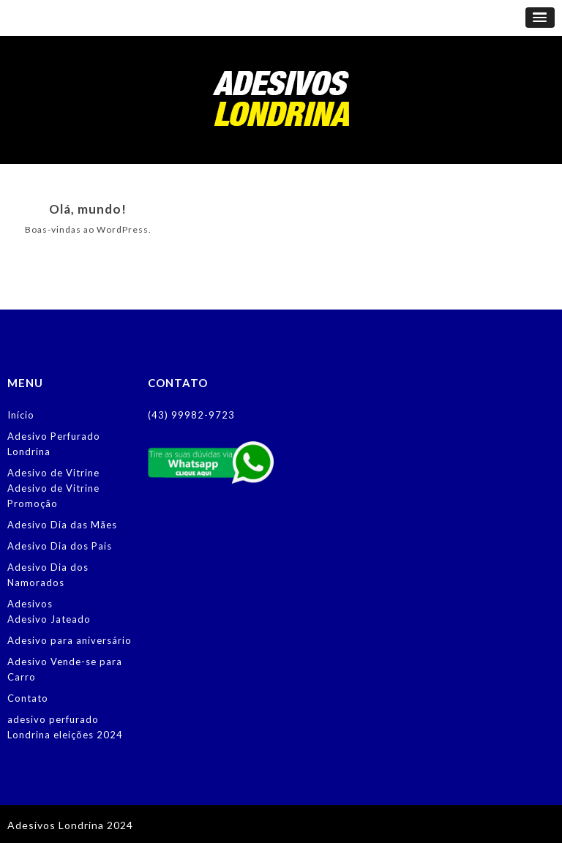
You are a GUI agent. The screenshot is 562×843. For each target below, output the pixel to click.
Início (20, 415)
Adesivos (30, 604)
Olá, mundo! (88, 209)
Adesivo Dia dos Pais (59, 546)
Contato (27, 698)
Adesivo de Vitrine (53, 473)
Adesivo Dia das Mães (62, 525)
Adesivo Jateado (49, 619)
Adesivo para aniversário (69, 640)
